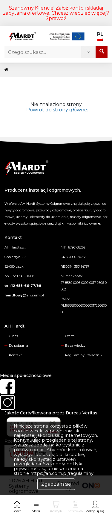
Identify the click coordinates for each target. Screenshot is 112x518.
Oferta (70, 336)
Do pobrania (18, 345)
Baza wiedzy (75, 345)
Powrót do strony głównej (56, 110)
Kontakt (15, 355)
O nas (13, 336)
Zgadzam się (56, 484)
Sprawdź (56, 18)
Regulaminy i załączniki (84, 355)
